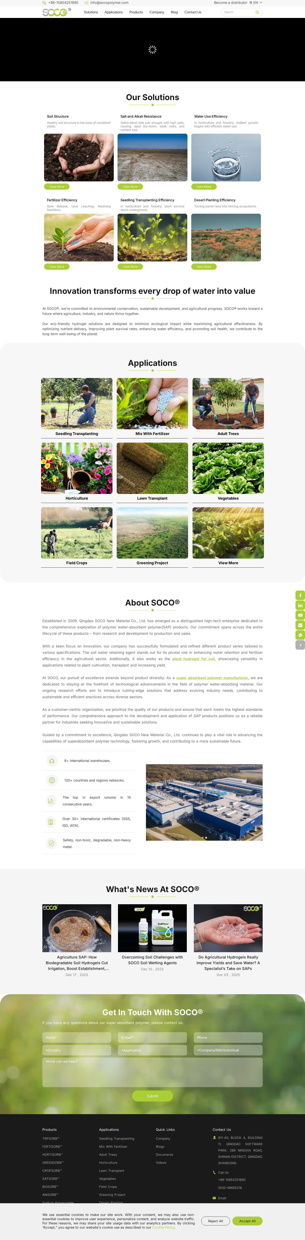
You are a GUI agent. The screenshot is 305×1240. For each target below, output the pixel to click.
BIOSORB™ (50, 1187)
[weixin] (300, 595)
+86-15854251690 (63, 2)
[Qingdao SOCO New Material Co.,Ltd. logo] (56, 12)
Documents (164, 1155)
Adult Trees (108, 1155)
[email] (300, 635)
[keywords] (239, 12)
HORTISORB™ (52, 1155)
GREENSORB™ (53, 1163)
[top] (300, 645)
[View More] (228, 537)
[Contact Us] (192, 12)
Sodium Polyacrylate (58, 1203)
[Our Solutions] (152, 97)
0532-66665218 (230, 1188)
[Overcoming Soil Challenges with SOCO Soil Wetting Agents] (152, 940)
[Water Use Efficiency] (226, 152)
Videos (161, 1163)
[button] (289, 838)
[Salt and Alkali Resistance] (152, 152)
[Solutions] (91, 12)
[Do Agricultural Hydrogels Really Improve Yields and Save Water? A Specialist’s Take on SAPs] (228, 942)
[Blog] (174, 12)
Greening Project (112, 1195)
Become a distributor (230, 2)
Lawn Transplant (111, 1171)
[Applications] (114, 12)
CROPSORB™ (52, 1171)
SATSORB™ (50, 1179)
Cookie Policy (163, 1227)
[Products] (136, 12)
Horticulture (108, 1163)
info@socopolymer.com (109, 2)
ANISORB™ (50, 1195)
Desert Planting (111, 1203)
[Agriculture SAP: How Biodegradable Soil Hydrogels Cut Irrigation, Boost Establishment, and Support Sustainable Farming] (76, 942)
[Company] (157, 12)
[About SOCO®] (152, 610)
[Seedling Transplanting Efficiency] (152, 234)
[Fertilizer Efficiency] (79, 234)
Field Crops (108, 1187)
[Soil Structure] (78, 152)
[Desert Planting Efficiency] (226, 234)
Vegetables (107, 1179)
